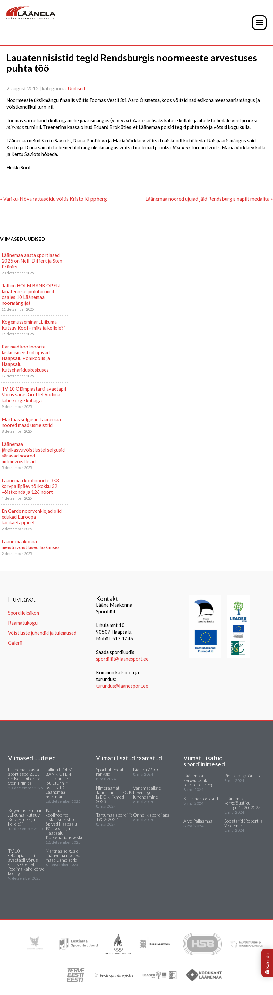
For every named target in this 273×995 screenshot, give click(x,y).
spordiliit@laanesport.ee (122, 659)
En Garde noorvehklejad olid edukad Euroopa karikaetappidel (32, 516)
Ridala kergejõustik (242, 775)
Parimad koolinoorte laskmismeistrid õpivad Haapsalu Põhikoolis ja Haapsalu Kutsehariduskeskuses (26, 358)
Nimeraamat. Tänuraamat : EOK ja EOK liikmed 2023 (114, 794)
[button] (259, 22)
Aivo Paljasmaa (197, 821)
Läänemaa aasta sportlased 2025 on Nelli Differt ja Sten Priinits (32, 260)
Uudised (76, 88)
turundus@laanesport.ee (122, 686)
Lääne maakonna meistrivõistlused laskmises (31, 544)
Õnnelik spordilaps (151, 815)
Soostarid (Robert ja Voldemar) (243, 823)
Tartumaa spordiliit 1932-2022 (114, 817)
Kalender (267, 963)
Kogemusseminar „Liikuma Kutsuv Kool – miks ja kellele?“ (33, 324)
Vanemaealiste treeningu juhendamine (147, 792)
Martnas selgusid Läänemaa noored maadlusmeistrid (31, 422)
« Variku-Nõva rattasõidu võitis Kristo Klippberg (53, 198)
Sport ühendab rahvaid (110, 772)
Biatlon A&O (145, 769)
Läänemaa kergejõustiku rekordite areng (198, 780)
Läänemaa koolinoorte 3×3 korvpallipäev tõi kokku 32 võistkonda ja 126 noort (30, 486)
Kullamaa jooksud (200, 798)
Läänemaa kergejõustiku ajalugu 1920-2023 (242, 803)
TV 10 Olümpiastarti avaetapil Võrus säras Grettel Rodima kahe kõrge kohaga (34, 394)
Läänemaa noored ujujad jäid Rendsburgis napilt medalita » (209, 198)
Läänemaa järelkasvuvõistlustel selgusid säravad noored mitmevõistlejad (33, 452)
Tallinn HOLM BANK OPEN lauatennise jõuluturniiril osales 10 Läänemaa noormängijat (31, 294)
